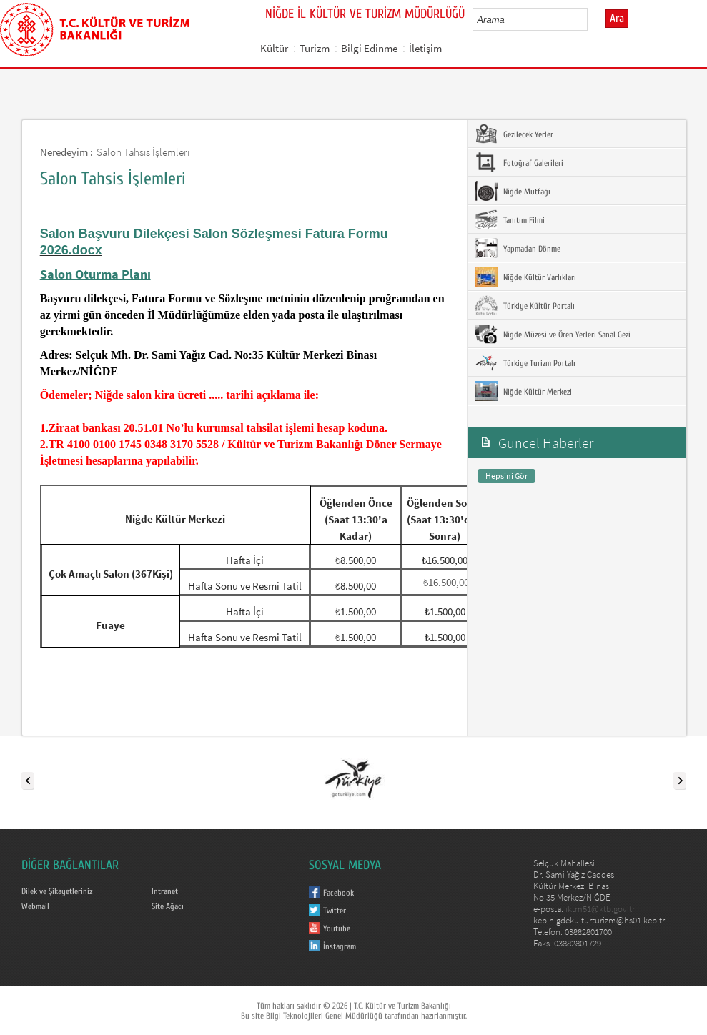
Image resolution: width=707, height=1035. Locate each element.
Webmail (35, 906)
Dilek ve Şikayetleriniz (56, 891)
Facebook (338, 893)
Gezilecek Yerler (514, 134)
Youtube (336, 928)
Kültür (274, 48)
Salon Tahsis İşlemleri (143, 152)
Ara (617, 18)
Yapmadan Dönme (517, 248)
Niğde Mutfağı (512, 191)
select (591, 19)
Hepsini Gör (506, 475)
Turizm (315, 48)
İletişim (425, 48)
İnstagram (339, 946)
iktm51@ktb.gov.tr (600, 909)
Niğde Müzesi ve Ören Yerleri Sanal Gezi (553, 334)
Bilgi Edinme (369, 48)
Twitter (334, 911)
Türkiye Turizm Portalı (525, 362)
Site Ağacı (168, 906)
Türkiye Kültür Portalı (525, 305)
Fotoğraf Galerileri (519, 162)
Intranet (165, 891)
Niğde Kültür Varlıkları (525, 277)
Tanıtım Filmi (510, 219)
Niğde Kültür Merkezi (523, 391)
